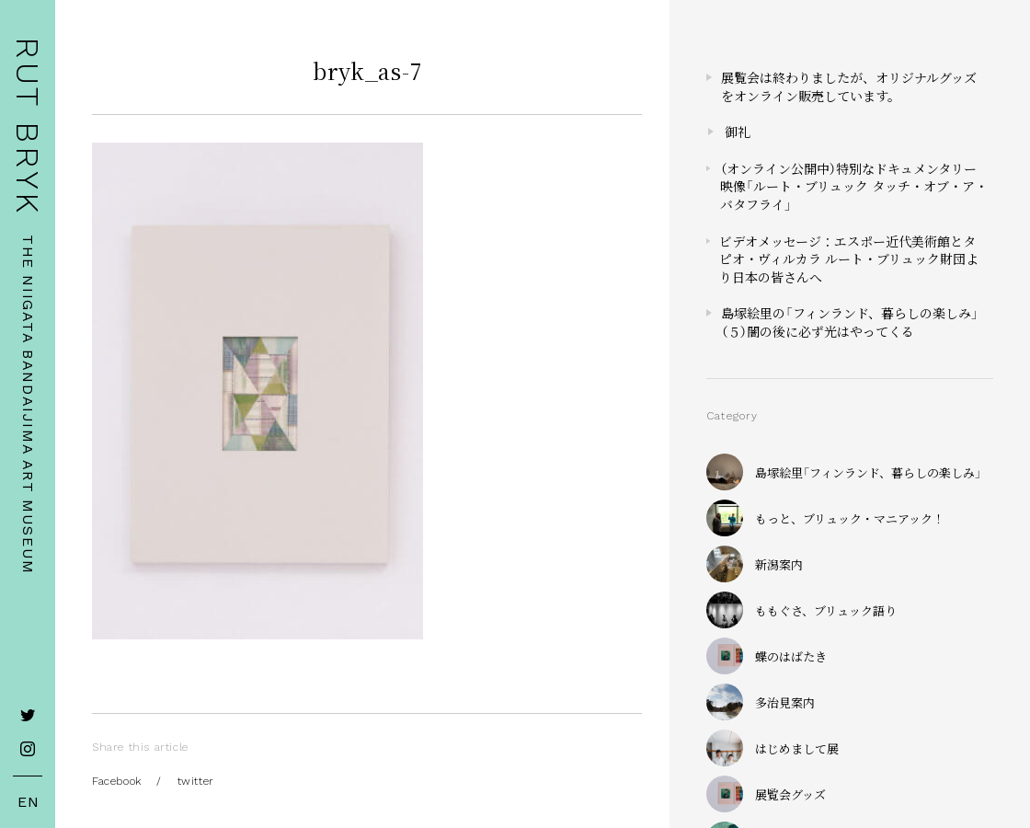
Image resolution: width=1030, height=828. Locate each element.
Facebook (117, 781)
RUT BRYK (27, 126)
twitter (195, 781)
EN (28, 802)
